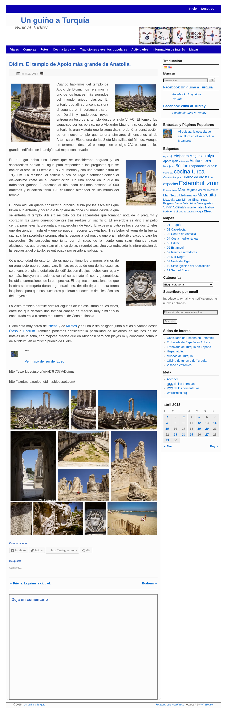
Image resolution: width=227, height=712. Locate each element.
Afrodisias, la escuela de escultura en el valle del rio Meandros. (196, 136)
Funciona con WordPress (170, 704)
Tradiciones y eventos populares (103, 49)
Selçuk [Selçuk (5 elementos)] (192, 203)
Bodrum (29, 331)
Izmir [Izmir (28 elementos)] (212, 183)
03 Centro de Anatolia (181, 234)
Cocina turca (63, 50)
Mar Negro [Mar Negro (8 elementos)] (170, 195)
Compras (29, 49)
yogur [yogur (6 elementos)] (199, 211)
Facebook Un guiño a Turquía (188, 87)
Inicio (193, 8)
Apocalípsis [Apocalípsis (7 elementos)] (170, 161)
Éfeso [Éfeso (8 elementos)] (208, 211)
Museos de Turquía (180, 356)
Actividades (139, 49)
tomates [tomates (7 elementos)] (198, 207)
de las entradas (181, 384)
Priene (52, 326)
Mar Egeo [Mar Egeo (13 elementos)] (187, 189)
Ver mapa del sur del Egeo (44, 361)
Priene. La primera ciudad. (30, 583)
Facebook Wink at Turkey (184, 106)
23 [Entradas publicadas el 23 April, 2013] (175, 434)
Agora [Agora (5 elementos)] (166, 156)
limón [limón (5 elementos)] (174, 190)
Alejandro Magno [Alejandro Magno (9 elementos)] (187, 156)
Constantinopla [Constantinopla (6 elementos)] (172, 177)
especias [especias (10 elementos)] (170, 184)
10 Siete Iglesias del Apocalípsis (188, 266)
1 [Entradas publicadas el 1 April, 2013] (167, 417)
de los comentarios (183, 388)
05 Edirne (173, 243)
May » (214, 446)
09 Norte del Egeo (179, 261)
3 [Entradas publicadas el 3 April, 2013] (184, 417)
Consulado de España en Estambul (190, 338)
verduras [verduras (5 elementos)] (191, 211)
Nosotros (207, 8)
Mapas (194, 49)
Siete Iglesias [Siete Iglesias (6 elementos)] (205, 203)
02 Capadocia (176, 229)
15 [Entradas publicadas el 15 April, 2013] (167, 428)
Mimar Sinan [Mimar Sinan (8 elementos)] (191, 199)
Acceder (172, 379)
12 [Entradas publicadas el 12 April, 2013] (199, 423)
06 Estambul (175, 247)
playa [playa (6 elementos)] (204, 199)
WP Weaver (207, 704)
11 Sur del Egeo (178, 270)
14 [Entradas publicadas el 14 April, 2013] (214, 423)
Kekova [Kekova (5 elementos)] (167, 190)
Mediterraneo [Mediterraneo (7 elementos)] (187, 195)
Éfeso (13, 331)
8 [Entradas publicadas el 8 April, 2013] (167, 423)
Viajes (14, 49)
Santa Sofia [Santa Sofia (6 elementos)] (182, 203)
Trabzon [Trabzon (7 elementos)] (210, 207)
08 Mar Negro (176, 257)
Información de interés (169, 49)
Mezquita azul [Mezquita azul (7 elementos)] (172, 199)
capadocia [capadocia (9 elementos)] (199, 166)
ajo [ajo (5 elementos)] (171, 156)
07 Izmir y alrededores (182, 252)
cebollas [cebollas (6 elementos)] (168, 172)
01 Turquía (174, 225)
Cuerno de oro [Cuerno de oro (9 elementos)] (193, 177)
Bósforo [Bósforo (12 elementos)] (182, 165)
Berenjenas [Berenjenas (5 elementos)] (169, 166)
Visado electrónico (179, 365)
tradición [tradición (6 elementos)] (168, 211)
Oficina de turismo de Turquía (187, 360)
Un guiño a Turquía (55, 20)
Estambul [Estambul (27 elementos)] (191, 183)
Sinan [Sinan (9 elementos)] (167, 207)
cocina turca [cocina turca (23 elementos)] (189, 171)
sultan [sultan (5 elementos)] (189, 207)
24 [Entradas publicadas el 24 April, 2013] (183, 434)
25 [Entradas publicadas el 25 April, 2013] (191, 434)
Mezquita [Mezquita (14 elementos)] (206, 194)
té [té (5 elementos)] (185, 211)
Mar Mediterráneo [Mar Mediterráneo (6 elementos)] (208, 190)
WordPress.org (177, 393)
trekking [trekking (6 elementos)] (178, 211)
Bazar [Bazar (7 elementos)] (207, 161)
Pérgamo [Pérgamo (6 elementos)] (168, 203)
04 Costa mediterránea (182, 238)
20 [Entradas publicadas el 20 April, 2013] (207, 428)
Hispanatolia (175, 351)
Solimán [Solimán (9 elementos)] (179, 207)
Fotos (44, 49)
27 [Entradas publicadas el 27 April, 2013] (207, 434)
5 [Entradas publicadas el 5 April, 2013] (199, 417)
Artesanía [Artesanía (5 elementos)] (184, 161)
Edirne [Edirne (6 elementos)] (208, 177)
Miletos (71, 326)
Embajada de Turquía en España (189, 347)
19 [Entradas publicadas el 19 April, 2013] (199, 428)
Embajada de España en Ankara (188, 342)
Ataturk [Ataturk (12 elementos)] (196, 160)
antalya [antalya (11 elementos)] (207, 155)
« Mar (168, 446)
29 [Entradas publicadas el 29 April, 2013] (167, 440)
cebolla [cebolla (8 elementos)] (212, 166)
